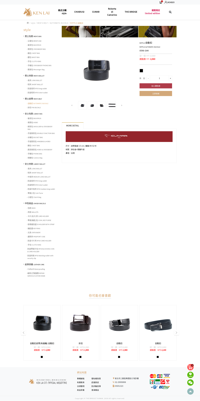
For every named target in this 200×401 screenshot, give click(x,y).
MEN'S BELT (42, 23)
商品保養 (81, 390)
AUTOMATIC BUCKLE (59, 23)
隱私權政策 (95, 378)
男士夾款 (34, 75)
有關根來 (81, 382)
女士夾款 (35, 163)
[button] (72, 105)
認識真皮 (96, 382)
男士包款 (33, 36)
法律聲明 (81, 386)
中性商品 (35, 203)
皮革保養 (34, 264)
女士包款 (33, 113)
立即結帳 (155, 93)
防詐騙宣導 (96, 386)
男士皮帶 (33, 98)
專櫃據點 (80, 378)
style (33, 23)
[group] (42, 333)
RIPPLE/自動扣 (76, 23)
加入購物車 (155, 86)
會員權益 (96, 390)
